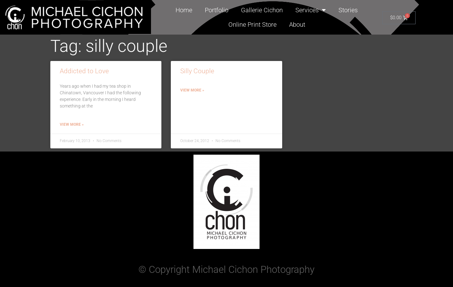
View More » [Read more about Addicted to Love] (72, 124)
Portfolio (216, 10)
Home (184, 10)
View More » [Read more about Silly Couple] (192, 90)
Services (310, 10)
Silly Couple (197, 71)
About (297, 24)
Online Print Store (252, 24)
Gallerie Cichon (262, 10)
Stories (348, 10)
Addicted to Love (84, 71)
